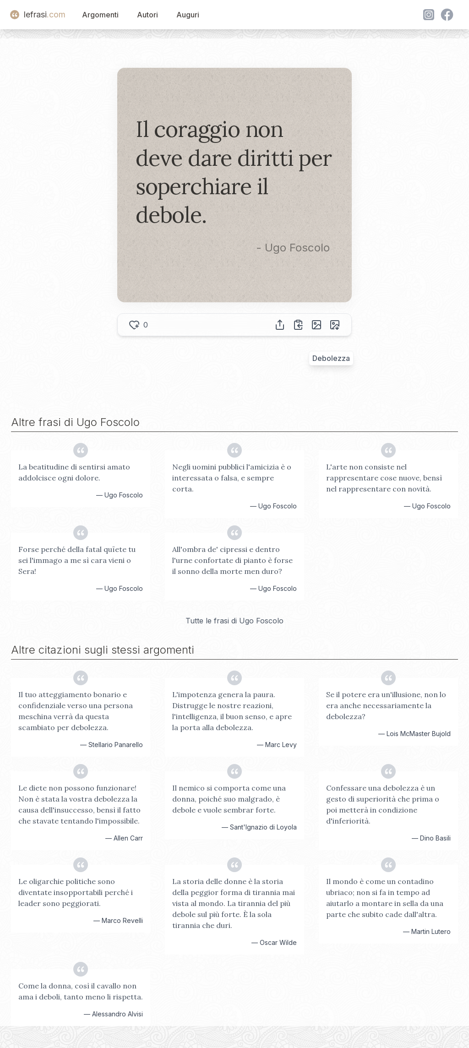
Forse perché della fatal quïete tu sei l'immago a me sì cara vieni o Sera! (77, 560)
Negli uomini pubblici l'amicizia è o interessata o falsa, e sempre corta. (231, 477)
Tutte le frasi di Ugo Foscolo (234, 620)
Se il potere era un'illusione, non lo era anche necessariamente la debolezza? (386, 705)
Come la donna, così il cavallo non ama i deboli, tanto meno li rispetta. (80, 991)
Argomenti (100, 14)
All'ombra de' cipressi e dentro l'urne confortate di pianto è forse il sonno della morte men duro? (232, 560)
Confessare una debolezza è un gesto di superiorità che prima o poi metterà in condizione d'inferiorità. (382, 804)
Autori (147, 14)
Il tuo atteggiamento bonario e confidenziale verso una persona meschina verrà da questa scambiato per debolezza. (75, 711)
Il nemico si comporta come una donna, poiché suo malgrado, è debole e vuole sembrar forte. (229, 798)
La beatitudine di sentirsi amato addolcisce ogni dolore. (74, 472)
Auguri (187, 14)
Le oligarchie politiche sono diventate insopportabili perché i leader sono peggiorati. (75, 892)
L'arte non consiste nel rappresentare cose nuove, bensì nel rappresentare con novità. (384, 477)
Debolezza (331, 358)
